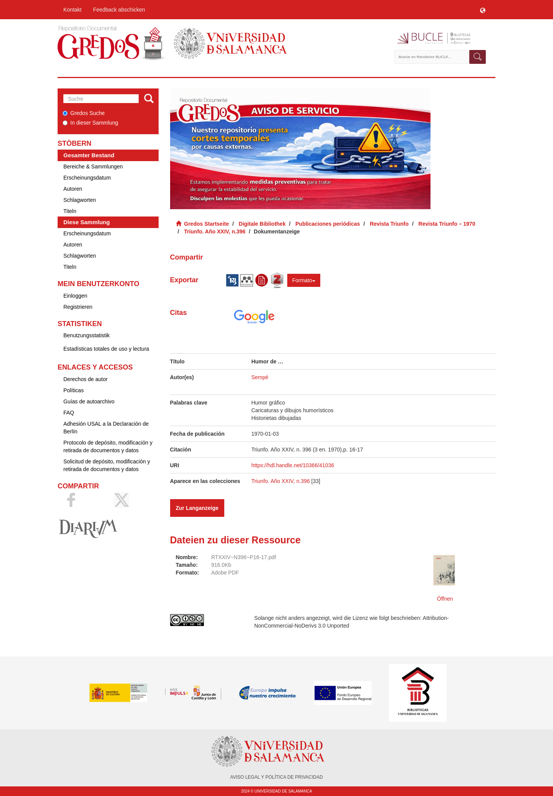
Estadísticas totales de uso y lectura (106, 349)
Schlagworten (79, 200)
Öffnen (445, 599)
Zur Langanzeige (197, 508)
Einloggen (75, 296)
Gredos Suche (84, 113)
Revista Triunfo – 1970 (447, 224)
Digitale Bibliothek (262, 224)
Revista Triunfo (389, 224)
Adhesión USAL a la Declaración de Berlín (106, 428)
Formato (303, 280)
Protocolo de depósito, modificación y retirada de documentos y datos (107, 446)
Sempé (259, 377)
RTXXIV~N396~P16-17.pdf (243, 557)
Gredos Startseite (206, 224)
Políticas (73, 390)
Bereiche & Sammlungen (93, 166)
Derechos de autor (85, 379)
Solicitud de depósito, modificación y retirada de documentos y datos (106, 465)
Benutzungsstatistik (86, 335)
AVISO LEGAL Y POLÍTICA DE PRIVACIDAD (276, 777)
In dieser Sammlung (90, 123)
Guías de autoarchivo (88, 401)
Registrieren (77, 307)
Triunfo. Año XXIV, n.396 (214, 231)
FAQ (68, 413)
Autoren (72, 189)
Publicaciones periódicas (327, 224)
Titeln (69, 211)
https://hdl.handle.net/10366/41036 (292, 465)
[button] (483, 9)
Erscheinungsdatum (87, 178)
